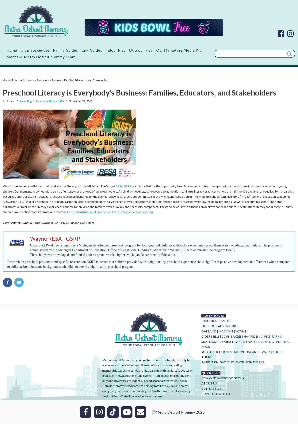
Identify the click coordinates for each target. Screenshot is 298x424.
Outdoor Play (141, 50)
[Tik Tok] (113, 412)
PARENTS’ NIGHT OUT (217, 362)
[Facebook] (281, 33)
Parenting (26, 101)
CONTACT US (211, 389)
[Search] (250, 54)
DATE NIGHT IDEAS (250, 362)
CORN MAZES (231, 336)
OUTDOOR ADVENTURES (219, 326)
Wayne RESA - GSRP (52, 101)
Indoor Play (116, 50)
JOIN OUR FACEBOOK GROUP (222, 378)
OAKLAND (208, 331)
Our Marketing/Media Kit (178, 50)
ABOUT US (209, 383)
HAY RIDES (251, 336)
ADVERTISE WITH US (216, 394)
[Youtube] (126, 412)
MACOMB (226, 331)
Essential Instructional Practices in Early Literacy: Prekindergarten (110, 212)
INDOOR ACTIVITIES (216, 321)
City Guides (92, 50)
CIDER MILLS (210, 336)
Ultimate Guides (35, 50)
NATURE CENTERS (261, 341)
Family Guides (65, 50)
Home (11, 50)
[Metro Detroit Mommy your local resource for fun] (36, 21)
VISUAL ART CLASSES (256, 352)
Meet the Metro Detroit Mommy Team (40, 57)
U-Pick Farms (271, 336)
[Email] (140, 412)
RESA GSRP (123, 186)
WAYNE (240, 331)
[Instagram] (290, 33)
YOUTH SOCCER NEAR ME (220, 352)
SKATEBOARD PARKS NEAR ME (223, 341)
